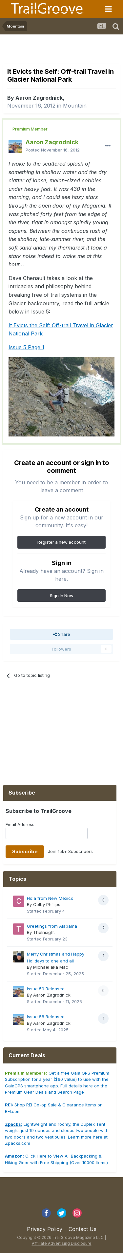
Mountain (75, 105)
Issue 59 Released (46, 988)
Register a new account (61, 542)
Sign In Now (61, 595)
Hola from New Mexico (50, 898)
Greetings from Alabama (52, 926)
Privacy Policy (44, 1229)
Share (61, 634)
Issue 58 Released (46, 1016)
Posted (53, 149)
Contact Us (82, 1229)
